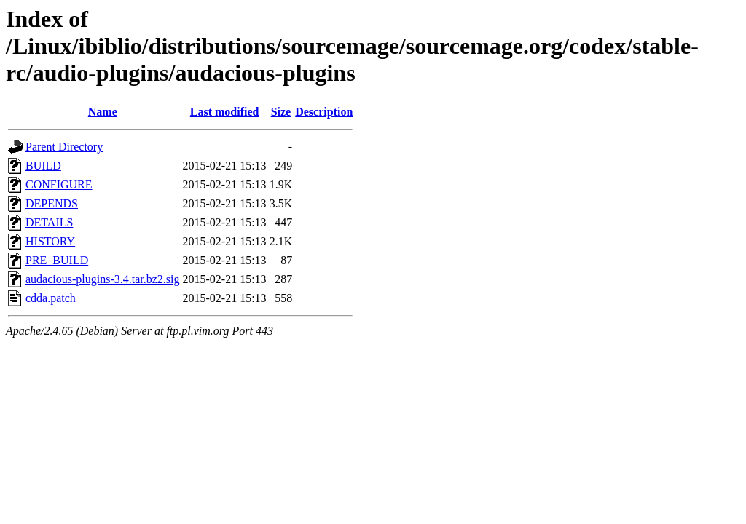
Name (102, 112)
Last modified (224, 112)
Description (324, 112)
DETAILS (49, 222)
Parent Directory (64, 146)
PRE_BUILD (56, 260)
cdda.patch (50, 298)
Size (281, 112)
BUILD (43, 165)
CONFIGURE (59, 184)
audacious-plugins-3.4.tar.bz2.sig (102, 279)
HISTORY (50, 241)
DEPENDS (51, 203)
